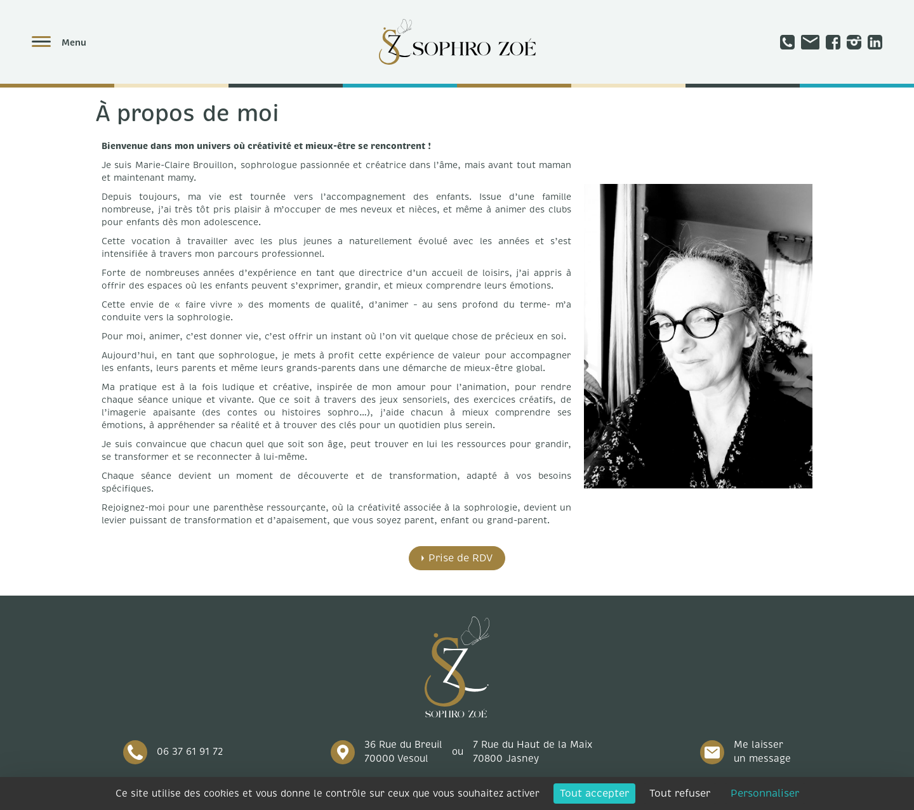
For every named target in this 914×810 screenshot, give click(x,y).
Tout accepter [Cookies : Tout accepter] (594, 793)
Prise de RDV (460, 558)
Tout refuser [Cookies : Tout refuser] (679, 793)
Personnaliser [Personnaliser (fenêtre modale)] (765, 793)
